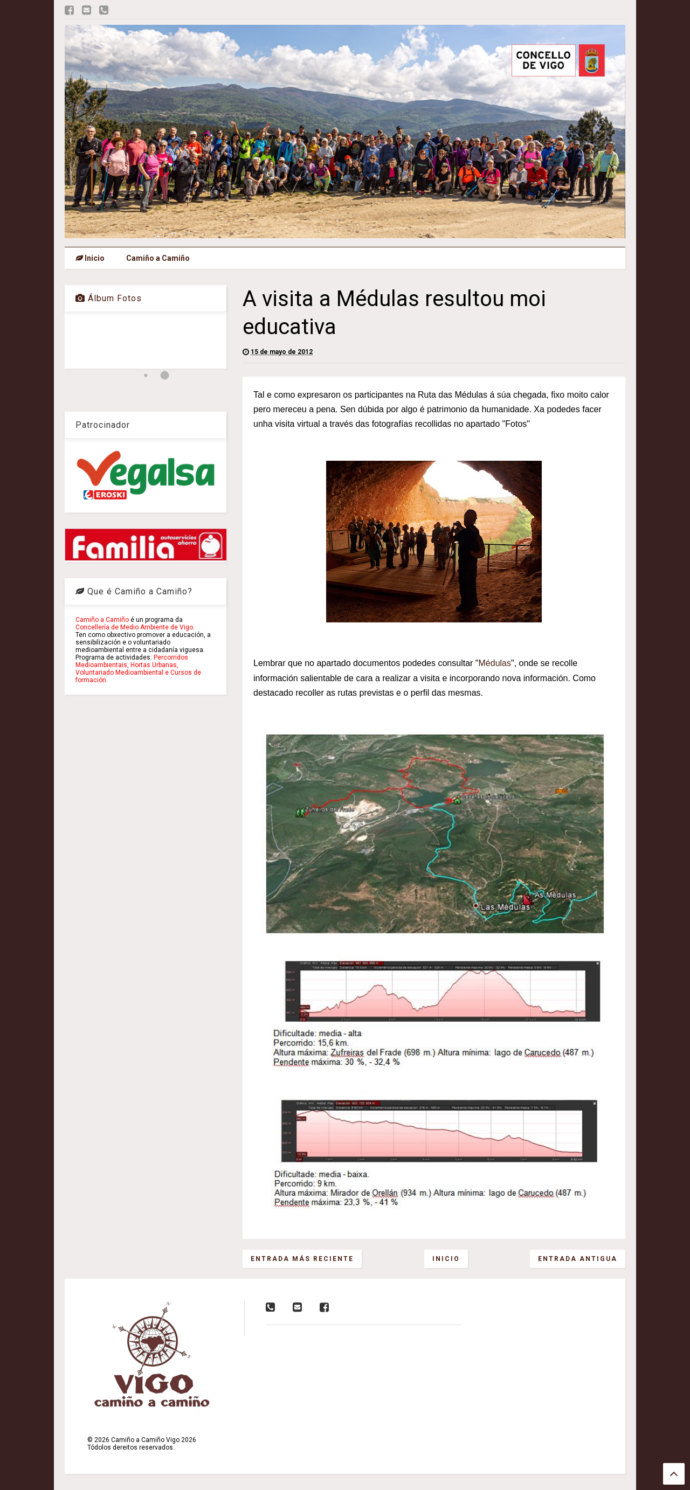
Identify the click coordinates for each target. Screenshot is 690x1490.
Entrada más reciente (302, 1259)
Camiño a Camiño (158, 258)
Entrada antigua (577, 1259)
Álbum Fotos (108, 298)
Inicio (90, 258)
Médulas (495, 663)
